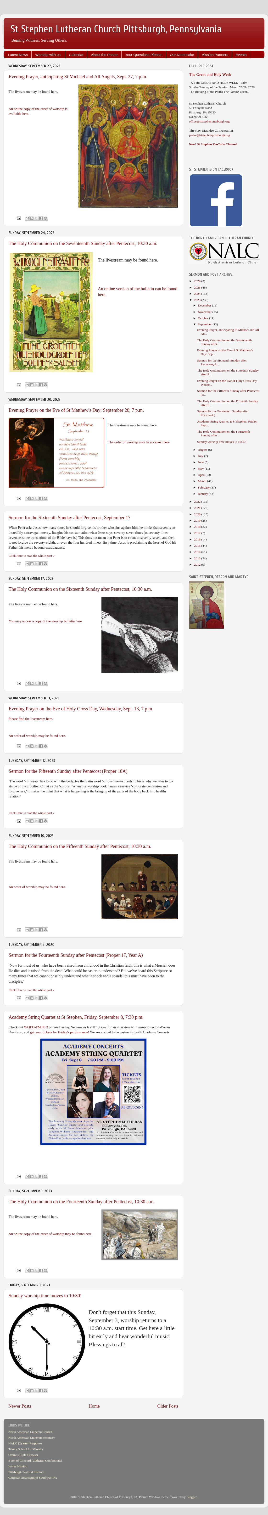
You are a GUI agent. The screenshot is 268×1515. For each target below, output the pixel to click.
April (202, 475)
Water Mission (17, 1466)
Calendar (76, 55)
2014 (197, 552)
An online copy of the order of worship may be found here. (50, 1234)
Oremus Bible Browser (23, 1455)
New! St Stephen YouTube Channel (213, 144)
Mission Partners (214, 55)
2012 (197, 564)
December (205, 305)
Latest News (18, 55)
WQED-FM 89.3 (36, 1027)
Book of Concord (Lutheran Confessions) (35, 1460)
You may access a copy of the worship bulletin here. (46, 621)
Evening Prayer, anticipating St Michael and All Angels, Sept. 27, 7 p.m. (78, 76)
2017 (197, 533)
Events (240, 55)
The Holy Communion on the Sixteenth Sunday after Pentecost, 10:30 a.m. (80, 589)
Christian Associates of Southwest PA (32, 1477)
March (202, 481)
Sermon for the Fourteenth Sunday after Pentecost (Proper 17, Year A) (76, 955)
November (205, 312)
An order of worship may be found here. (37, 736)
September (205, 324)
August (203, 449)
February (204, 487)
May (201, 468)
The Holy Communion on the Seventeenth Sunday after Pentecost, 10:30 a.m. (83, 243)
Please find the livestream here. (31, 719)
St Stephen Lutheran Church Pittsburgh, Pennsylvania (116, 29)
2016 (197, 539)
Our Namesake (182, 55)
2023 (197, 300)
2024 (197, 293)
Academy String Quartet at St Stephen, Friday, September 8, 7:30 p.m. (76, 1017)
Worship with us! (48, 55)
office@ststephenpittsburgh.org (209, 121)
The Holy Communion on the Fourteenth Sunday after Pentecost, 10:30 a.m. (82, 1201)
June (201, 462)
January (203, 494)
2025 (197, 287)
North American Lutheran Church (30, 1432)
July (201, 456)
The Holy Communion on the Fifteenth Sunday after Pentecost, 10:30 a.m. (80, 846)
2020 (197, 514)
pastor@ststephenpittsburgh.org (209, 135)
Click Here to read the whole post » (32, 555)
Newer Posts (19, 1406)
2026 (197, 281)
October (203, 318)
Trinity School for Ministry (26, 1449)
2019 (197, 520)
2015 (197, 545)
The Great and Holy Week (210, 74)
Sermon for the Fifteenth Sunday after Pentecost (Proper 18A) (68, 771)
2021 (197, 508)
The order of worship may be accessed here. (139, 442)
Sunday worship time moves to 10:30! (45, 1295)
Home (94, 1406)
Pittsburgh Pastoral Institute (26, 1472)
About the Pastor (104, 55)
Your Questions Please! (143, 55)
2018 (197, 527)
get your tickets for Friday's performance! (60, 1032)
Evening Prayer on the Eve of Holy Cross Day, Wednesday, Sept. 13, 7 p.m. (81, 708)
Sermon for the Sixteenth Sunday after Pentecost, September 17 (69, 517)
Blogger (191, 1497)
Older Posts (167, 1406)
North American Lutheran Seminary (31, 1437)
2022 (197, 501)
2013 (197, 558)
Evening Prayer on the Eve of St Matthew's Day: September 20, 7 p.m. (76, 410)
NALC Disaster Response (25, 1443)
